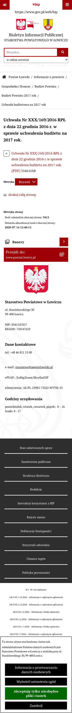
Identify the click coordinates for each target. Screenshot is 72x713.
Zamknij (36, 705)
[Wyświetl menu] (67, 5)
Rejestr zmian (36, 517)
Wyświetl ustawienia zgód (36, 681)
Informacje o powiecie (49, 77)
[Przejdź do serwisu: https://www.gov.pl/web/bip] (36, 7)
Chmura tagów (36, 559)
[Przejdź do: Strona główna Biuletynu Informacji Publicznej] (4, 77)
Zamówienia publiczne (36, 462)
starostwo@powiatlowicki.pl (34, 367)
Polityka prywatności (36, 572)
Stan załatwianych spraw (36, 448)
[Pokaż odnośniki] (5, 5)
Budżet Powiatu (45, 86)
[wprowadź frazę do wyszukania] (31, 52)
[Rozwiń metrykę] (26, 181)
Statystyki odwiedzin (36, 545)
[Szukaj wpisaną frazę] (63, 52)
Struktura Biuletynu (36, 476)
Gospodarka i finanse (16, 86)
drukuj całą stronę (22, 194)
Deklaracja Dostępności (36, 531)
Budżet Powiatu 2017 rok (19, 95)
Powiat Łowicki (19, 77)
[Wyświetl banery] (64, 242)
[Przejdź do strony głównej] (36, 31)
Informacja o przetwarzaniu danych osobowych (36, 669)
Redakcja (36, 489)
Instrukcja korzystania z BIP (36, 503)
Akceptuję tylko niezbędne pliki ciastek (36, 693)
